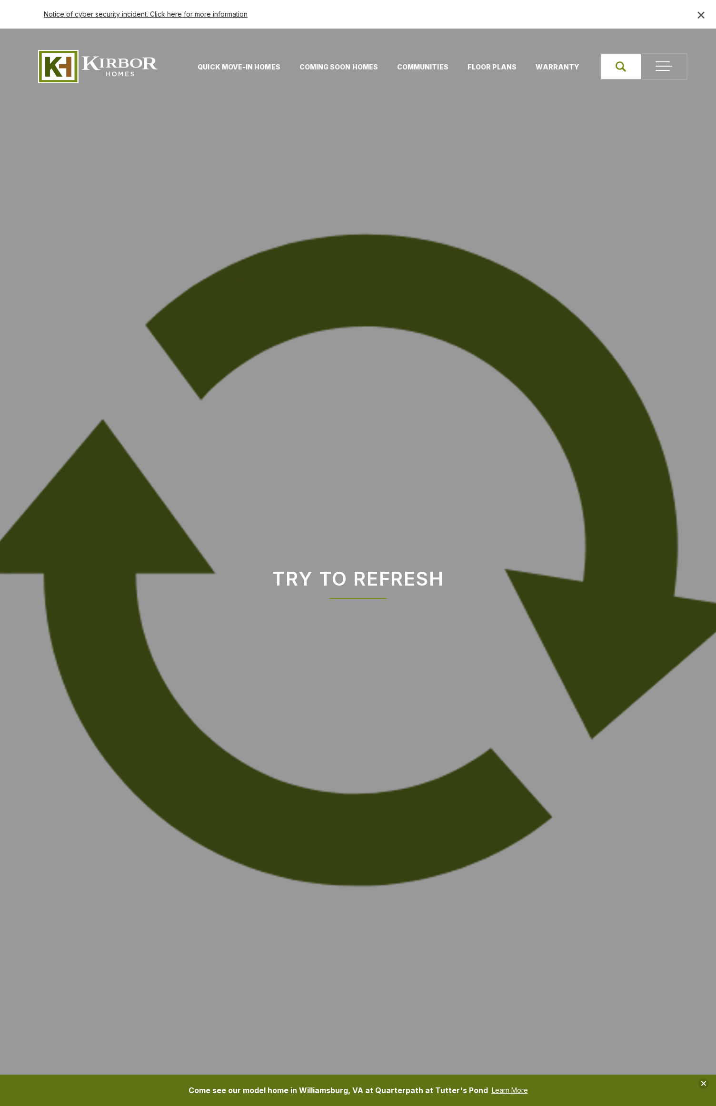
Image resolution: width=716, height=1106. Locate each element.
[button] (619, 66)
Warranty (555, 67)
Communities (421, 67)
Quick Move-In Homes (237, 67)
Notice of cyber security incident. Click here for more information (146, 14)
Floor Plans (490, 67)
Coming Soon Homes (337, 67)
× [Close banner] (701, 14)
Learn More (510, 1090)
